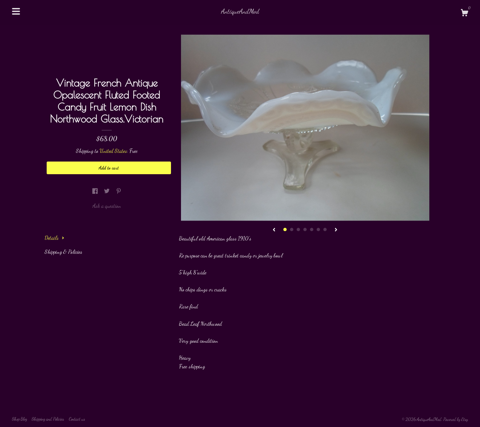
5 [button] (311, 229)
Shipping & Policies (63, 251)
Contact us (77, 419)
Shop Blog (19, 419)
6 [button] (318, 229)
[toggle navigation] (16, 11)
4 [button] (305, 229)
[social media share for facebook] (95, 191)
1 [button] (285, 229)
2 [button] (291, 229)
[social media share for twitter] (107, 191)
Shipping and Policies (48, 419)
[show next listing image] (336, 230)
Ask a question (106, 206)
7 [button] (325, 229)
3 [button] (298, 229)
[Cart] (464, 14)
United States (113, 151)
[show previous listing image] (274, 230)
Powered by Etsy (455, 419)
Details (54, 237)
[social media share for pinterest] (118, 191)
